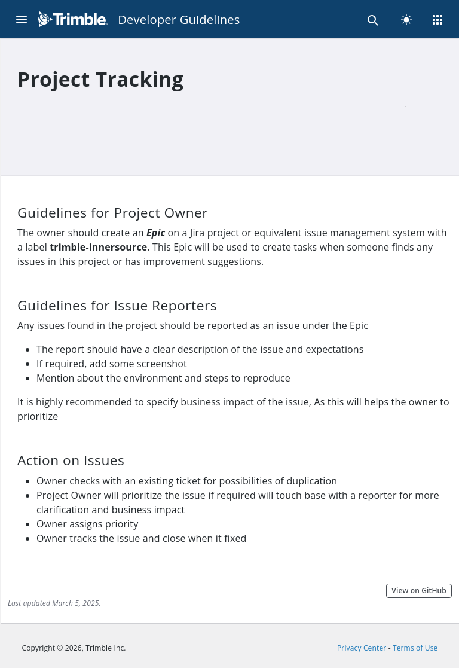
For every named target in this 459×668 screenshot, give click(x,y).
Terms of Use (415, 648)
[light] (406, 19)
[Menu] (21, 19)
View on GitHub (418, 590)
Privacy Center (361, 648)
